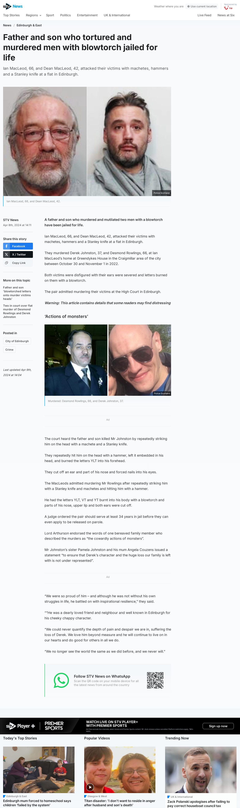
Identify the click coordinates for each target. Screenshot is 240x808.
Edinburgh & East (29, 25)
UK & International (117, 15)
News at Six (226, 15)
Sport (50, 15)
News (7, 25)
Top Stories (11, 15)
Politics (65, 15)
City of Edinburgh (17, 341)
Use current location (202, 6)
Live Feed (204, 15)
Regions (32, 15)
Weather (159, 6)
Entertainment (87, 15)
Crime (9, 349)
